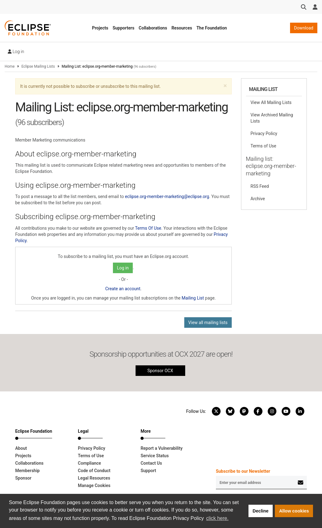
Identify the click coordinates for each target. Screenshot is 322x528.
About (21, 448)
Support (148, 470)
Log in (16, 51)
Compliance (89, 463)
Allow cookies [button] (294, 510)
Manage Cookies (94, 485)
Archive (258, 198)
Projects (100, 27)
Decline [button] (260, 510)
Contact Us (151, 463)
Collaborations (153, 27)
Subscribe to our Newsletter (243, 471)
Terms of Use (263, 145)
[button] (225, 86)
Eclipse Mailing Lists (38, 66)
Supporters (123, 27)
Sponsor (23, 478)
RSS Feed (260, 186)
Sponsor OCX (160, 370)
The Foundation (211, 27)
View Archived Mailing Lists (272, 118)
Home (10, 66)
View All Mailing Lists (271, 102)
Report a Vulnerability (161, 448)
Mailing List (193, 298)
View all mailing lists (208, 322)
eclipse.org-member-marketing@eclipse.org (167, 196)
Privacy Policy (264, 133)
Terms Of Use (148, 228)
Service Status (155, 455)
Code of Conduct (94, 470)
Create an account (122, 288)
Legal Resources (94, 478)
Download (303, 27)
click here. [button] (217, 518)
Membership (27, 470)
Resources (182, 27)
